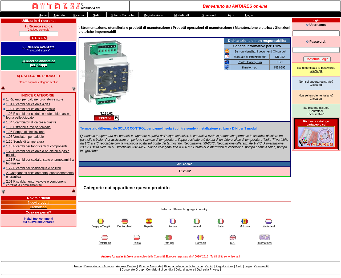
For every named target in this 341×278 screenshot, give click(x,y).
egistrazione (153, 15)
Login (248, 266)
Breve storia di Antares (99, 266)
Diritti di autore (185, 269)
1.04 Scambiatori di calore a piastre (31, 122)
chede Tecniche (122, 15)
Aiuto (239, 266)
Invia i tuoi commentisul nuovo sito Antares (38, 220)
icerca (79, 15)
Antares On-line (126, 266)
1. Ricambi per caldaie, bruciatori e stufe (34, 99)
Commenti (261, 266)
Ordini (209, 266)
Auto (231, 15)
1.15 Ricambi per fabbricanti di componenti (36, 146)
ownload (209, 15)
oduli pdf (181, 15)
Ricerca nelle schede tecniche (183, 266)
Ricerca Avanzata (150, 266)
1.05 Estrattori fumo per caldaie (28, 127)
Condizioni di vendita (159, 269)
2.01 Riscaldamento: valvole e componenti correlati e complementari (36, 183)
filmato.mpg (249, 67)
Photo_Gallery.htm (250, 62)
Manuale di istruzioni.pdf (250, 56)
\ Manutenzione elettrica (252, 28)
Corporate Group (133, 269)
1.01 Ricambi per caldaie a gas (28, 104)
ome (43, 15)
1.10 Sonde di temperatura (25, 141)
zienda (59, 15)
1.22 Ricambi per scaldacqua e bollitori (33, 168)
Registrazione (224, 266)
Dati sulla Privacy (208, 269)
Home (78, 266)
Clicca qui (316, 70)
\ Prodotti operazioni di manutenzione (201, 28)
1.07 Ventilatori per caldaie (25, 137)
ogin (249, 15)
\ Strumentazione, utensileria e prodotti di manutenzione (124, 28)
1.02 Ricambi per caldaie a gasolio (30, 109)
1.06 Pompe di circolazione (25, 132)
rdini (97, 15)
